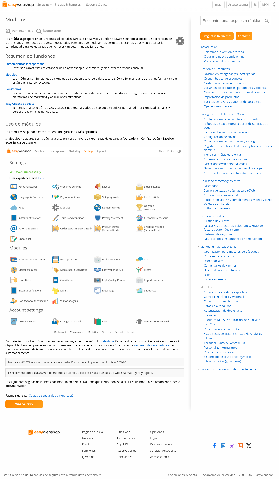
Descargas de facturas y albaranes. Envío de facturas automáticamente (233, 228)
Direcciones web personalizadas (225, 164)
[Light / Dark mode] (275, 4)
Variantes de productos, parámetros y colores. (235, 88)
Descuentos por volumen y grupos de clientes (234, 92)
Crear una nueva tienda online (224, 56)
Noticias (87, 438)
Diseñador (211, 186)
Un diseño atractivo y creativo (220, 181)
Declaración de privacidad (218, 475)
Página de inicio (92, 432)
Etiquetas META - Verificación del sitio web (232, 320)
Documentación (161, 444)
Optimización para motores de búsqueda (231, 252)
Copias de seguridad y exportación (52, 395)
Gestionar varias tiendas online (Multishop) (233, 168)
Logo (153, 438)
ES (255, 5)
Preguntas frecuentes (216, 36)
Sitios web (123, 432)
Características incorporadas (24, 64)
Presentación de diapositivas (223, 329)
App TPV (122, 444)
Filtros (208, 338)
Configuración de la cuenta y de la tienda (231, 119)
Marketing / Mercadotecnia (218, 247)
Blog (207, 275)
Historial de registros (218, 234)
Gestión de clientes (217, 221)
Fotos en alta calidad (217, 306)
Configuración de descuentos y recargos (231, 141)
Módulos (11, 75)
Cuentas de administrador (221, 301)
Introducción (209, 47)
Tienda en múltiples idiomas (223, 155)
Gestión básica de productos (223, 78)
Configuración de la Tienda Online (223, 114)
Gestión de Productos (215, 69)
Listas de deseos (215, 279)
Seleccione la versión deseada (224, 52)
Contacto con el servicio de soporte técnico (229, 369)
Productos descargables (220, 352)
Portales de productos (219, 256)
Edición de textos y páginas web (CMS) (229, 190)
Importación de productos (221, 97)
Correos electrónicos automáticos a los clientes (236, 173)
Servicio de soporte (163, 451)
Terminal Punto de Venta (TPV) (224, 343)
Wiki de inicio (24, 404)
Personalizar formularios (220, 347)
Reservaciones (126, 451)
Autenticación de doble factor (224, 311)
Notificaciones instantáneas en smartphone (233, 239)
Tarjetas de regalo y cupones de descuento (233, 102)
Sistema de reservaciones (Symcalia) (228, 357)
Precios (87, 444)
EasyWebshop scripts (19, 104)
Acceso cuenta (238, 5)
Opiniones (157, 432)
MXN (265, 5)
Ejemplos (88, 457)
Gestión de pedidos (213, 216)
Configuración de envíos (220, 137)
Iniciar (218, 5)
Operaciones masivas (218, 106)
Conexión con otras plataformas (225, 159)
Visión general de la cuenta (222, 61)
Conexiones (13, 89)
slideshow (107, 341)
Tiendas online (126, 438)
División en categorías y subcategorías (229, 74)
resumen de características (152, 345)
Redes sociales (213, 261)
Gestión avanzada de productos (225, 83)
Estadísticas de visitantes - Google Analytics (233, 334)
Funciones (89, 451)
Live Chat (210, 324)
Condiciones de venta (182, 475)
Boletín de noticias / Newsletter (225, 270)
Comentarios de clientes (220, 265)
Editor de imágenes (217, 208)
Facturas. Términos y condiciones (226, 132)
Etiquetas (210, 315)
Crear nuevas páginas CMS (221, 195)
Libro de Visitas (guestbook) (222, 361)
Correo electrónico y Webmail (224, 297)
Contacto (244, 36)
